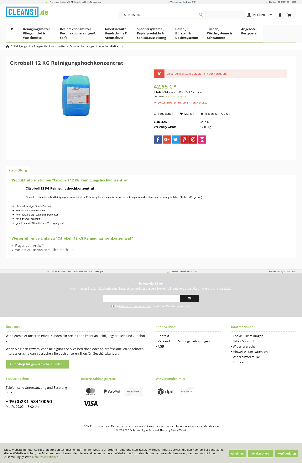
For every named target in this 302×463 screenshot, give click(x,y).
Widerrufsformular (246, 357)
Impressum (241, 362)
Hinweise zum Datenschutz (252, 352)
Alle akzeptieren (260, 453)
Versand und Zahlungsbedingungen (184, 341)
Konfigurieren (287, 453)
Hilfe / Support (243, 341)
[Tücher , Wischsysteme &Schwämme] (219, 34)
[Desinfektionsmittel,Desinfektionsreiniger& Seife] (77, 34)
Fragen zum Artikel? (215, 113)
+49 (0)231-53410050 (29, 401)
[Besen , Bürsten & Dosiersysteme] (186, 34)
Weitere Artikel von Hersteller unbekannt (43, 250)
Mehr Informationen (45, 457)
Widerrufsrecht (244, 346)
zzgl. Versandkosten (176, 96)
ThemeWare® (178, 430)
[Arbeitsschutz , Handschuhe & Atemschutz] (116, 34)
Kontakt (163, 336)
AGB (161, 346)
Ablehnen (237, 453)
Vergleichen (163, 113)
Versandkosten (143, 426)
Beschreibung (18, 170)
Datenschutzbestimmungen (135, 306)
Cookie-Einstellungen (248, 336)
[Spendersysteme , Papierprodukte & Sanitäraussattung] (151, 34)
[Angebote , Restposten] (250, 34)
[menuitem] (289, 14)
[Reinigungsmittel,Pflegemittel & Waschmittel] (36, 34)
